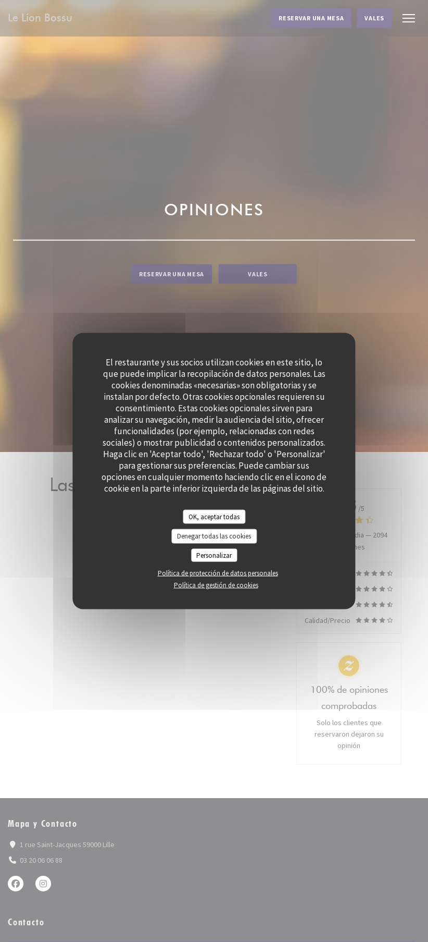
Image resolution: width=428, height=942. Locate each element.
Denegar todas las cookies (214, 536)
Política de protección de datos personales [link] (218, 573)
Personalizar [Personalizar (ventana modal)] (214, 554)
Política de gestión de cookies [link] (216, 585)
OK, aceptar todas (214, 516)
